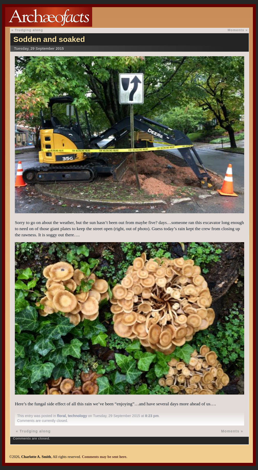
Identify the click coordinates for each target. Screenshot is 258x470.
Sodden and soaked (49, 39)
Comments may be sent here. (104, 457)
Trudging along (29, 30)
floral (61, 416)
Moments (236, 30)
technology (77, 416)
